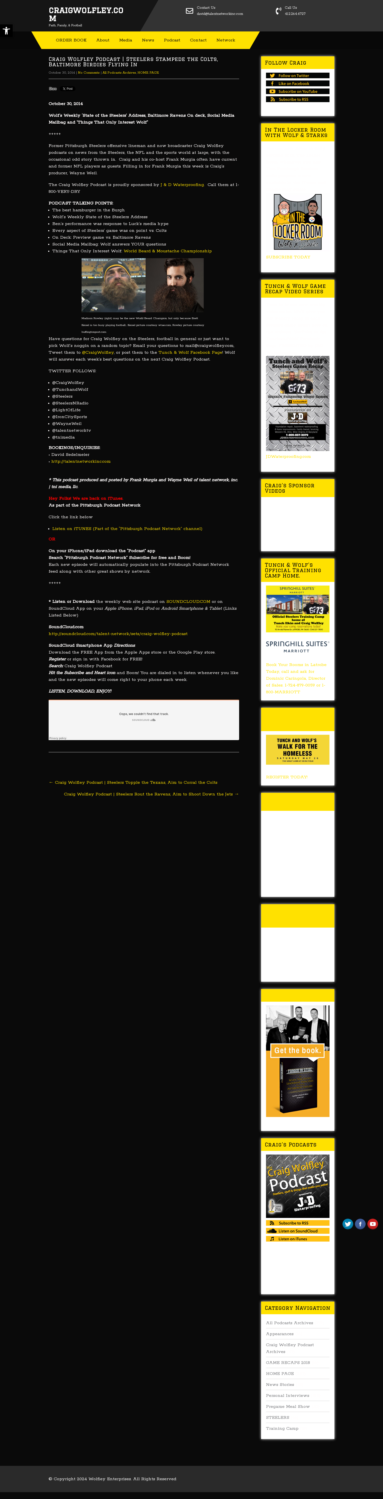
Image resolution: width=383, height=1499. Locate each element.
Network (225, 40)
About (102, 40)
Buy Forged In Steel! (297, 995)
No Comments (89, 73)
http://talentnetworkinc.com (81, 461)
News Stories (280, 1384)
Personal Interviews (287, 1395)
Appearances (280, 1334)
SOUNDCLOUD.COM (188, 601)
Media (125, 40)
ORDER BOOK (71, 40)
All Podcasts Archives (119, 73)
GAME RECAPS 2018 (288, 1362)
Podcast (172, 40)
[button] (6, 30)
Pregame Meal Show (288, 1406)
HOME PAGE (148, 73)
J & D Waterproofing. (183, 184)
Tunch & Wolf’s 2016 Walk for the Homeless (297, 915)
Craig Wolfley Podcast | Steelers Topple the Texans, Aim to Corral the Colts (133, 782)
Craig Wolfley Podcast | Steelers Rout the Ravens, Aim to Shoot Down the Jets (151, 794)
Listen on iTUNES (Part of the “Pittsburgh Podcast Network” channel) (127, 528)
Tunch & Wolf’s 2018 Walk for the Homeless (297, 719)
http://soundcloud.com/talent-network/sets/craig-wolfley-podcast (118, 634)
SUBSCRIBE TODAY (288, 257)
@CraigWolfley (98, 352)
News (148, 40)
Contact (198, 40)
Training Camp (282, 1428)
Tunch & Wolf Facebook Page (190, 352)
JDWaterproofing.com (288, 456)
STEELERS (277, 1417)
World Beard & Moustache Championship (168, 251)
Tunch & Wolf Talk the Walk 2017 (294, 801)
